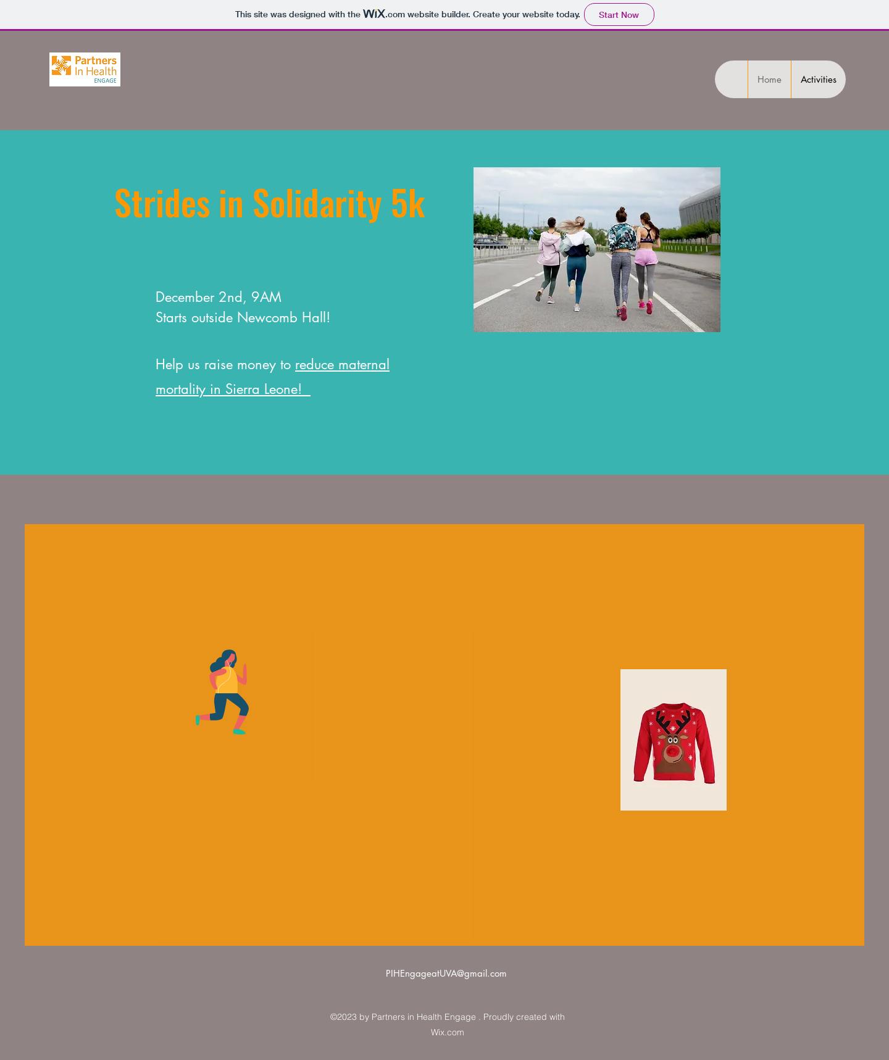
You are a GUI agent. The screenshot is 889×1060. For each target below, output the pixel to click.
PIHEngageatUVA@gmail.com (446, 973)
